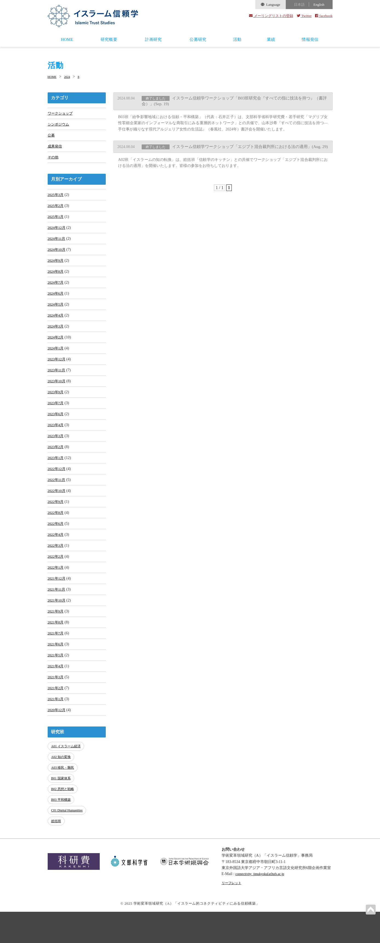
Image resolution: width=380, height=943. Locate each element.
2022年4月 (56, 564)
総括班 (57, 853)
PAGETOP (370, 909)
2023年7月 (56, 422)
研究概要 (109, 39)
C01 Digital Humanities (68, 844)
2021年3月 (56, 717)
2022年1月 (56, 599)
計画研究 (153, 39)
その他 (53, 160)
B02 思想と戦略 (64, 825)
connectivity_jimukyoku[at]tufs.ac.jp (263, 905)
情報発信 (310, 39)
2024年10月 (57, 257)
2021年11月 (57, 623)
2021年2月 (56, 729)
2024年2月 (56, 352)
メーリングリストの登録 (271, 16)
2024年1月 (56, 363)
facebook (323, 16)
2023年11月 (57, 387)
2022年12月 (57, 493)
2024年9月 (56, 269)
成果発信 (55, 148)
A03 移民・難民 (64, 807)
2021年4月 (56, 705)
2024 (70, 76)
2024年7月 (56, 293)
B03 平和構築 (62, 834)
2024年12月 (57, 234)
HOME (67, 39)
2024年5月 (56, 316)
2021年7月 (56, 670)
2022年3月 (56, 576)
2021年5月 (56, 693)
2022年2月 (56, 587)
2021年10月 (57, 635)
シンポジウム (59, 125)
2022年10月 (57, 517)
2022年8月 (56, 540)
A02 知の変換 (62, 798)
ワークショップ (61, 113)
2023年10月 (57, 399)
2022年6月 (56, 552)
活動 (237, 39)
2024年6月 (56, 305)
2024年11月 (57, 246)
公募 (51, 137)
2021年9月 (56, 646)
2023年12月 (57, 375)
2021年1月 (56, 741)
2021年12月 (57, 611)
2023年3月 (56, 458)
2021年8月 (56, 658)
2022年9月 (56, 528)
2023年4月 (56, 446)
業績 (271, 39)
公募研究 (198, 39)
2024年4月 (56, 328)
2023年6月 (56, 434)
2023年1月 (56, 481)
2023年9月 (56, 411)
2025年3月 (56, 198)
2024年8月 (56, 281)
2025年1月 (56, 222)
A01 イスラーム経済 (68, 788)
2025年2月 (56, 210)
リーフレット (233, 914)
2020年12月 (57, 752)
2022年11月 (57, 505)
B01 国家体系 (62, 816)
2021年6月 (56, 682)
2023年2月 (56, 470)
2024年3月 (56, 340)
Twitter (304, 16)
